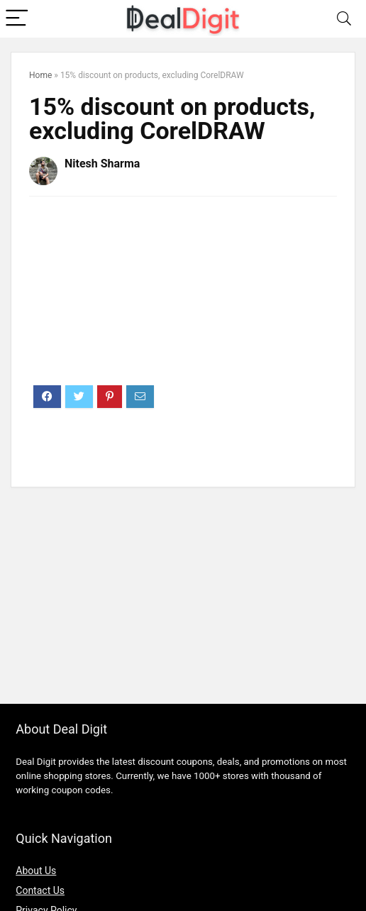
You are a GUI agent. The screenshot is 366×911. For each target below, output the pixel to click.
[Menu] (17, 19)
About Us (36, 870)
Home (40, 75)
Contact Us (40, 890)
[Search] (344, 19)
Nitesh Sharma (102, 163)
